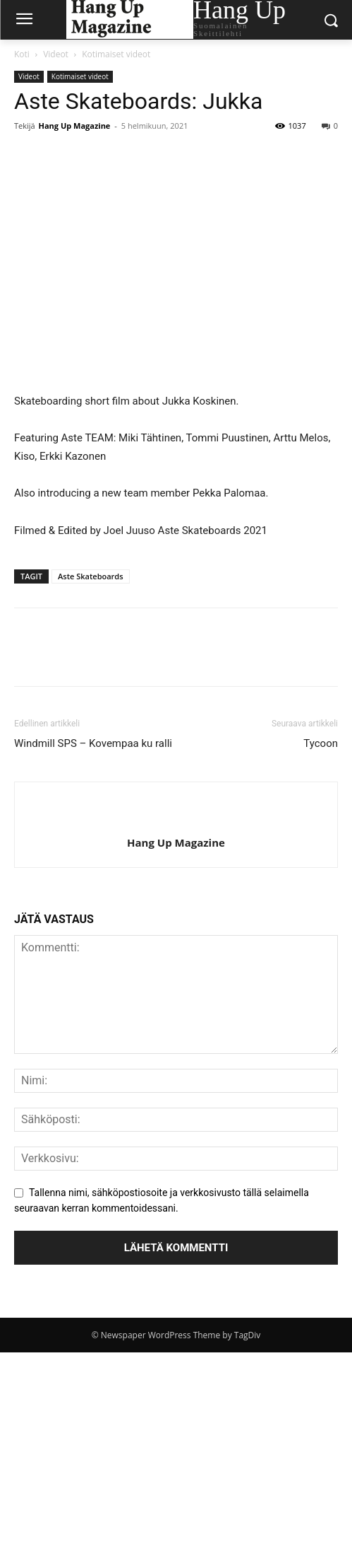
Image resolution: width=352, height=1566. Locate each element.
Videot (55, 54)
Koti (22, 54)
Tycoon (320, 743)
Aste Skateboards (90, 576)
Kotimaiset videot (116, 54)
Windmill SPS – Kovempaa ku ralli (93, 743)
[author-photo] (176, 819)
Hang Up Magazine (75, 125)
